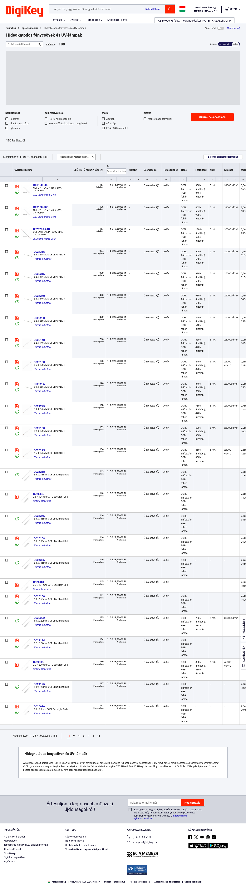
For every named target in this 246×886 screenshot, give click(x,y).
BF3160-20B (40, 185)
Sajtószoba (10, 861)
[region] (123, 875)
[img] (24, 11)
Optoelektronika (30, 28)
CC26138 (39, 362)
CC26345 (39, 515)
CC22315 (39, 273)
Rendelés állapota (74, 840)
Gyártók (74, 19)
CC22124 (39, 640)
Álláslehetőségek (12, 849)
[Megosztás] (233, 28)
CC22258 (39, 318)
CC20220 (38, 661)
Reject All (214, 875)
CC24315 (39, 251)
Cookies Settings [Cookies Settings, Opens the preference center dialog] (161, 875)
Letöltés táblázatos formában (223, 157)
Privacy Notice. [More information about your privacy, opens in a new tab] (31, 882)
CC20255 (39, 384)
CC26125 (39, 450)
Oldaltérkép (10, 853)
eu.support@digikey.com (142, 842)
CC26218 (39, 471)
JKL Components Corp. (45, 194)
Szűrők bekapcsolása (212, 117)
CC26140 (38, 493)
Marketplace (10, 840)
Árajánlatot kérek (117, 19)
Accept (188, 875)
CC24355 (39, 559)
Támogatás (93, 19)
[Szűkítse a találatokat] (21, 44)
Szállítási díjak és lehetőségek (80, 845)
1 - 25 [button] (23, 156)
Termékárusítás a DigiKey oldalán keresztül (26, 844)
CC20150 (39, 596)
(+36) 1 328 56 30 (139, 837)
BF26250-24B (41, 229)
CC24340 (39, 295)
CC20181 (38, 582)
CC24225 (39, 406)
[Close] (240, 875)
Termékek (56, 19)
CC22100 (39, 428)
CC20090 (39, 706)
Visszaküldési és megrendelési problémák (87, 849)
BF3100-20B (40, 207)
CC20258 (39, 538)
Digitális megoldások (15, 857)
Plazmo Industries (43, 259)
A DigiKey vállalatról (14, 836)
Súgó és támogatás (75, 836)
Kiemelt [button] (77, 157)
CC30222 (39, 617)
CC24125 (39, 684)
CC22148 (39, 339)
